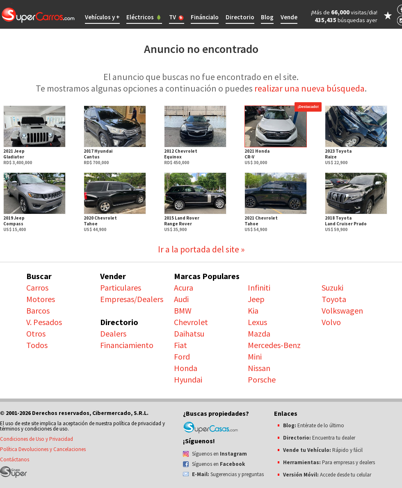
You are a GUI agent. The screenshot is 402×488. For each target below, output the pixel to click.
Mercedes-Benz (274, 345)
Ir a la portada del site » (201, 249)
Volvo (331, 322)
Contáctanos (14, 459)
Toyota (334, 299)
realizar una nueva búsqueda (309, 88)
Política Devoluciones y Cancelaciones (43, 449)
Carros (37, 287)
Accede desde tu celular (327, 474)
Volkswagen (342, 310)
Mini (255, 356)
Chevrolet (191, 322)
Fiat (180, 345)
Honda (185, 368)
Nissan (259, 368)
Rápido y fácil (323, 450)
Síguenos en (219, 453)
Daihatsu (189, 333)
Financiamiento (126, 345)
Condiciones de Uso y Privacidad (36, 438)
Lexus (257, 322)
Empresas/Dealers (131, 299)
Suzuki (332, 287)
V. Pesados (44, 322)
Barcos (38, 310)
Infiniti (259, 287)
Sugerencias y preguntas (228, 474)
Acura (183, 287)
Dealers (113, 333)
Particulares (120, 287)
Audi (181, 299)
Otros (36, 333)
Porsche (262, 379)
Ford (182, 356)
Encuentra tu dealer (319, 437)
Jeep (256, 299)
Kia (253, 310)
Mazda (259, 333)
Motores (40, 299)
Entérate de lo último (313, 425)
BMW (183, 310)
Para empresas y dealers (329, 462)
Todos (37, 345)
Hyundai (188, 379)
